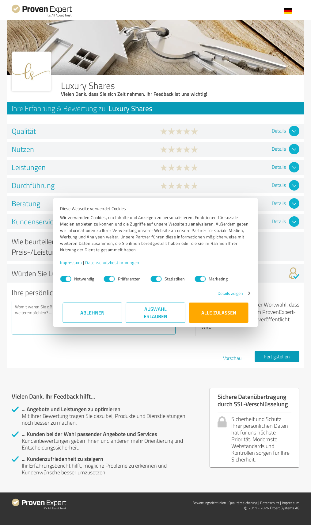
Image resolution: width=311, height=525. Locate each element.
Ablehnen (92, 312)
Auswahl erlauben (155, 312)
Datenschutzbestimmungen (115, 262)
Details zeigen (227, 293)
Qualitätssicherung (243, 502)
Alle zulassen (218, 312)
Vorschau (232, 358)
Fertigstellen (277, 356)
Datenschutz (269, 502)
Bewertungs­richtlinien (209, 502)
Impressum (74, 262)
